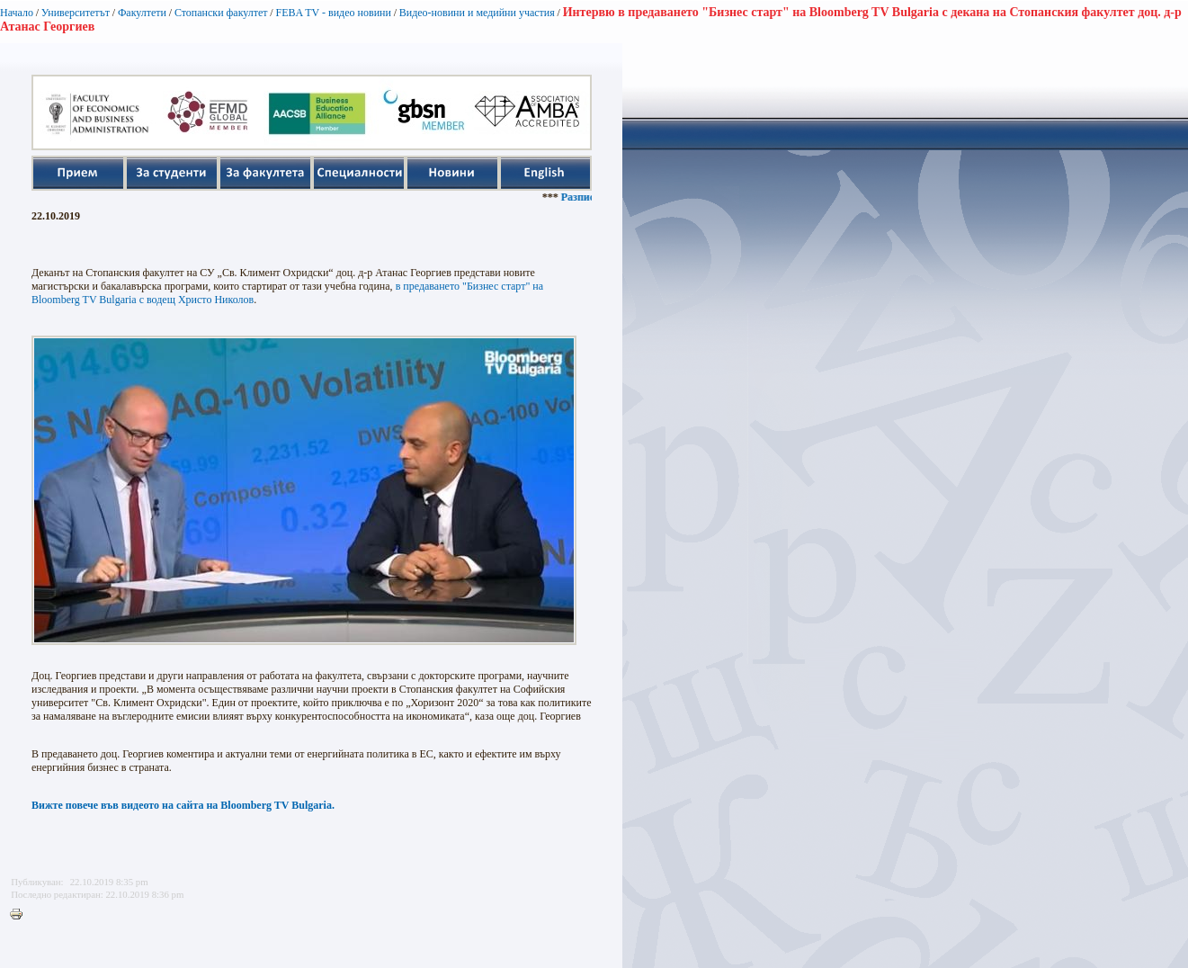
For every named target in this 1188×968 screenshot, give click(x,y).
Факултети (142, 12)
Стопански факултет (221, 12)
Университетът (75, 12)
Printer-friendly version (20, 915)
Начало (16, 12)
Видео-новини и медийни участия (477, 12)
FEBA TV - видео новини (332, 12)
